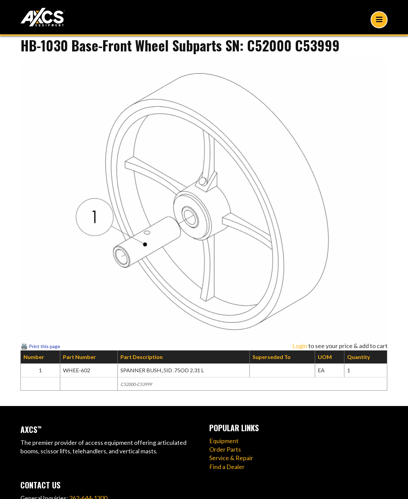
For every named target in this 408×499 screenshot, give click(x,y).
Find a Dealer (227, 466)
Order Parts (225, 449)
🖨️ (40, 345)
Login (299, 345)
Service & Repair (231, 458)
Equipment (224, 441)
